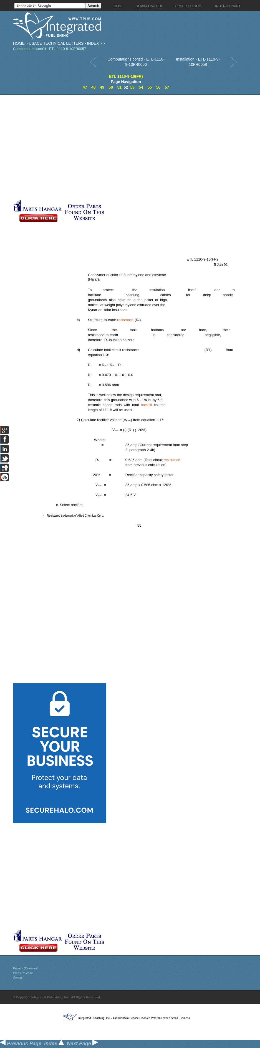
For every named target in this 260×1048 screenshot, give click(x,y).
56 (158, 87)
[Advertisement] (60, 147)
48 (93, 87)
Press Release (23, 973)
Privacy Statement (25, 968)
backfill (146, 405)
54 (141, 87)
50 (110, 87)
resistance (125, 320)
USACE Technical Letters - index (64, 43)
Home (19, 43)
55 (149, 87)
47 (85, 87)
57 (167, 87)
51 (119, 87)
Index (54, 1043)
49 (102, 87)
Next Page (82, 1043)
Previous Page (20, 1043)
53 (132, 87)
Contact (18, 977)
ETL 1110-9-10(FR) (126, 76)
